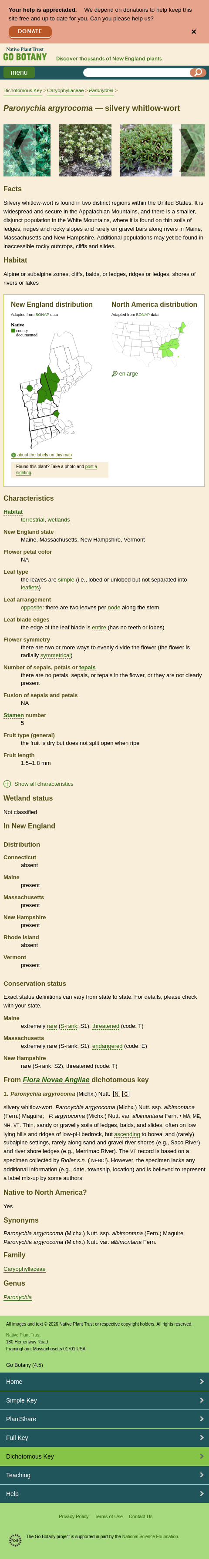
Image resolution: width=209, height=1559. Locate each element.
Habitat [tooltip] (13, 512)
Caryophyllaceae (65, 90)
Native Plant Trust (23, 1335)
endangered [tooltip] (107, 1046)
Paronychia (17, 1297)
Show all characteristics (44, 784)
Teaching (18, 1475)
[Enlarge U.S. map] (154, 346)
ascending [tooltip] (127, 1134)
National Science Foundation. (150, 1536)
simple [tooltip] (66, 579)
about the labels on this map (44, 454)
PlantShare (21, 1419)
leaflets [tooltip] (30, 587)
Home (14, 1381)
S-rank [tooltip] (69, 1026)
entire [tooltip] (99, 627)
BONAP (42, 314)
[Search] (198, 72)
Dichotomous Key (22, 90)
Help (12, 1493)
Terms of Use (108, 1516)
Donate (30, 31)
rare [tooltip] (52, 1026)
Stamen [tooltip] (13, 715)
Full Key (17, 1437)
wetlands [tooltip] (58, 519)
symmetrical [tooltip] (55, 655)
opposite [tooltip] (31, 607)
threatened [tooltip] (105, 1026)
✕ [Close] (193, 32)
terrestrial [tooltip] (32, 519)
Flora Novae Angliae (56, 1080)
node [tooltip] (114, 607)
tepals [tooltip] (87, 667)
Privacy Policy (73, 1516)
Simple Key (21, 1400)
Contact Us (140, 1516)
